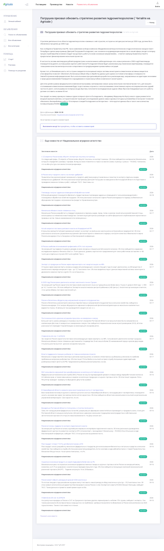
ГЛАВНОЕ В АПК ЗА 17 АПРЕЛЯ (53, 336)
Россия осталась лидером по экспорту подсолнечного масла (64, 426)
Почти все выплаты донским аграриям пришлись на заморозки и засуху (69, 318)
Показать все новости (48, 516)
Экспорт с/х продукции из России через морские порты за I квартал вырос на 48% (72, 264)
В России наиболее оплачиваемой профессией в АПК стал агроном (66, 246)
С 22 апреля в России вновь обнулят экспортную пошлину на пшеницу (68, 157)
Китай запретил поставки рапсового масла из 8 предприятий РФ (66, 228)
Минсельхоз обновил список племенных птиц (58, 210)
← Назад (150, 22)
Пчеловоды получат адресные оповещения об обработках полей (65, 193)
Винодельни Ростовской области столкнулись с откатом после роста (67, 408)
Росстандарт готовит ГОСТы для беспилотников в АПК (62, 444)
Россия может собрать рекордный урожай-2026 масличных (64, 480)
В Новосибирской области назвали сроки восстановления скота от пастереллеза (72, 390)
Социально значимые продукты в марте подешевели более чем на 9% (68, 462)
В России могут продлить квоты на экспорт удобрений (62, 175)
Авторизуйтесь (64, 126)
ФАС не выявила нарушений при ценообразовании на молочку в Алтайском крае (72, 372)
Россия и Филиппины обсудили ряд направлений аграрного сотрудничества (70, 300)
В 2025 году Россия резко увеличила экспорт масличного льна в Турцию (69, 282)
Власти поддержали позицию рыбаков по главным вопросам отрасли (68, 354)
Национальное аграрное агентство (70, 115)
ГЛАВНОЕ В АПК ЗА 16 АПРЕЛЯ (53, 498)
